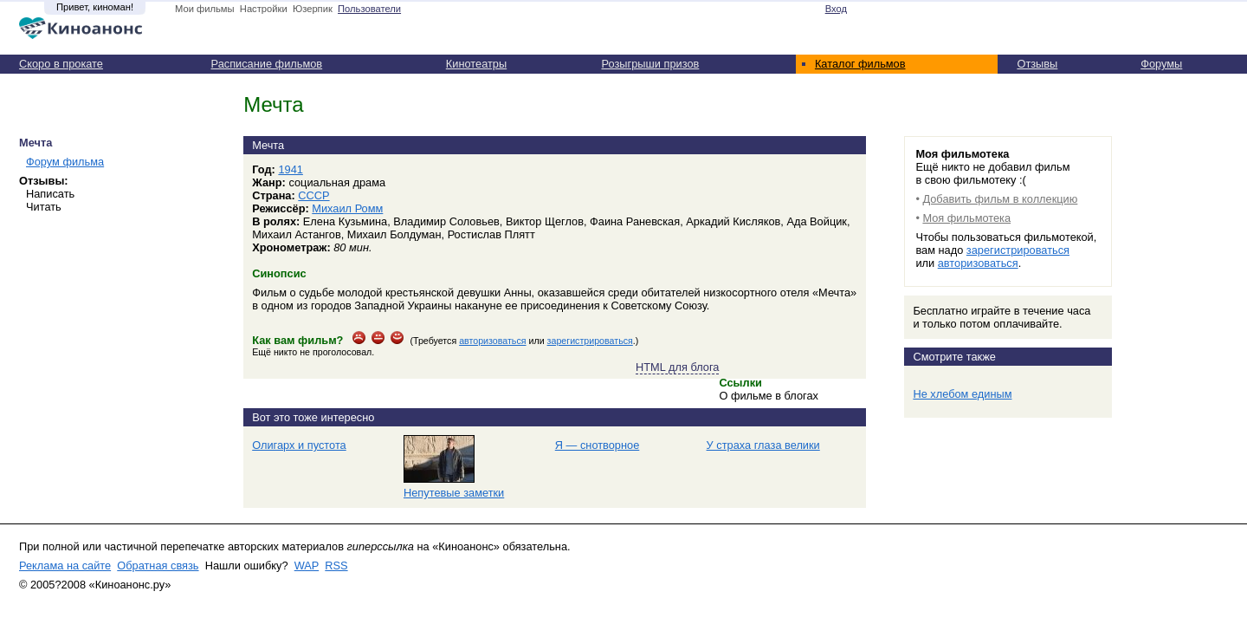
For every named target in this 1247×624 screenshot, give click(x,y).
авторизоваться (492, 340)
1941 (290, 169)
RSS (336, 565)
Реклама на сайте (65, 565)
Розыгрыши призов (651, 63)
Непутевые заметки (454, 492)
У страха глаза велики (763, 445)
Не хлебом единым (962, 393)
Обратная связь (157, 565)
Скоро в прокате (61, 63)
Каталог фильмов (860, 63)
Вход (836, 8)
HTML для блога (677, 367)
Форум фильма (65, 161)
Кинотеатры (476, 63)
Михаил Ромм (347, 208)
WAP (306, 565)
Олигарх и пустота (299, 445)
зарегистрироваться (590, 340)
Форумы (1161, 63)
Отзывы (1037, 63)
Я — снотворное (597, 445)
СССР (313, 195)
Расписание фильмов (267, 63)
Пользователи (369, 8)
